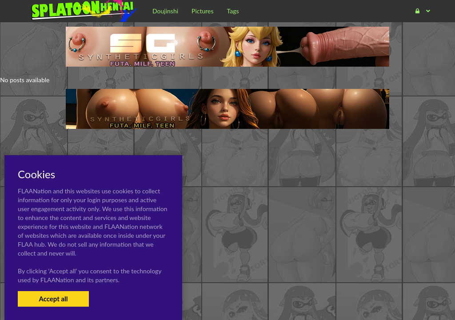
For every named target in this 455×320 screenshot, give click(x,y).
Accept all (53, 299)
